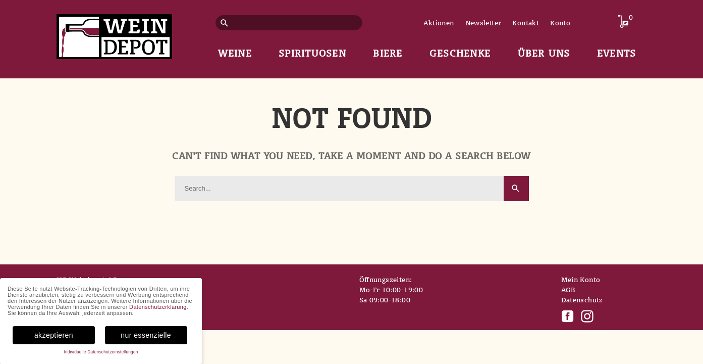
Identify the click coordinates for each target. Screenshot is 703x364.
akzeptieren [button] (53, 335)
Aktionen (438, 23)
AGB (568, 290)
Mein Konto (581, 280)
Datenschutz (582, 300)
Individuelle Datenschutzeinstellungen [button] (101, 352)
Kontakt (525, 23)
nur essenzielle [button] (146, 335)
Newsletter (483, 23)
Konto (560, 23)
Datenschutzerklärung (158, 307)
